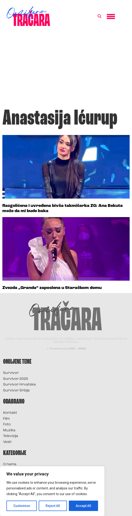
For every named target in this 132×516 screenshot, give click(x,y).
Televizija (10, 436)
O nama (9, 464)
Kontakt (10, 413)
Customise (21, 506)
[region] (52, 491)
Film (6, 419)
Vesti (7, 442)
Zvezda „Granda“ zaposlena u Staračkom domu (52, 288)
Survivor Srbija (16, 390)
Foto (7, 424)
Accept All (83, 506)
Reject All (53, 506)
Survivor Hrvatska (19, 384)
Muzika (9, 430)
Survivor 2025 (15, 379)
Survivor (11, 373)
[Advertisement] (66, 70)
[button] (99, 16)
